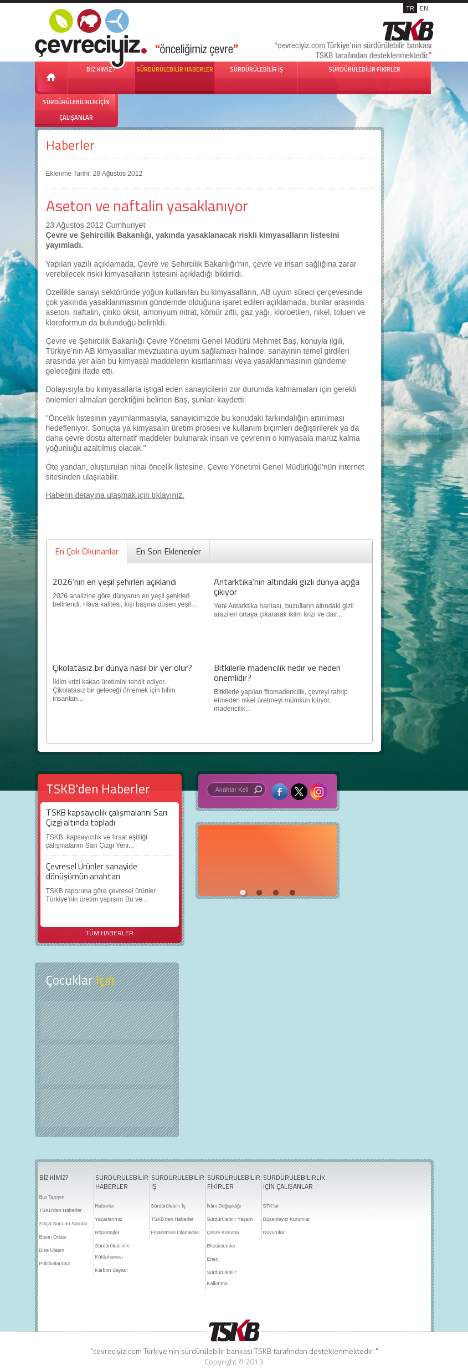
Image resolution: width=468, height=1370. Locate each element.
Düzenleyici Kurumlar (286, 1219)
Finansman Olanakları (175, 1232)
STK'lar (271, 1206)
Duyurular (274, 1232)
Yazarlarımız (109, 1219)
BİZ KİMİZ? (53, 1177)
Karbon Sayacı (111, 1270)
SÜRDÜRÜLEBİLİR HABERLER (174, 69)
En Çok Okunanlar (87, 551)
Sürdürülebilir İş (168, 1206)
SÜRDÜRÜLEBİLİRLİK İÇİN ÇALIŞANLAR (76, 110)
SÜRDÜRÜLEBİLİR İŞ (256, 69)
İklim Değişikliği (224, 1206)
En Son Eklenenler (168, 551)
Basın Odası (53, 1237)
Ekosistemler (221, 1246)
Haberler (70, 145)
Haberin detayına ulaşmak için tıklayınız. (115, 495)
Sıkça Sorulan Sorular (63, 1223)
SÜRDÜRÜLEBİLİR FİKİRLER (364, 69)
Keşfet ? (106, 1020)
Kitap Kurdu (106, 1108)
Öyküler (106, 1064)
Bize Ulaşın (52, 1250)
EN (424, 8)
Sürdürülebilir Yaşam (230, 1219)
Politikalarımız (54, 1263)
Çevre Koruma (223, 1232)
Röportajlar (107, 1232)
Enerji (213, 1259)
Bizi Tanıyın (52, 1197)
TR (410, 8)
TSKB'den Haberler (60, 1210)
